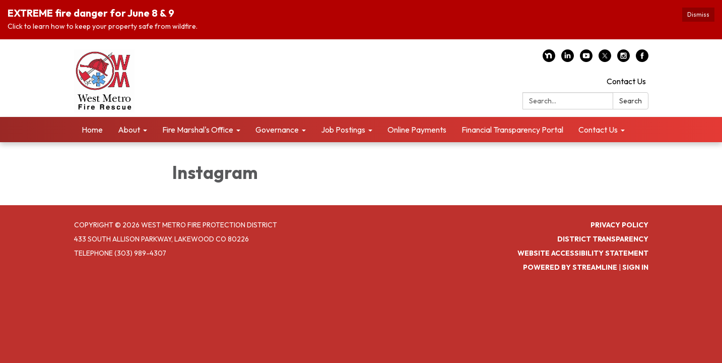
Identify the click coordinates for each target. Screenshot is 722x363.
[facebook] (642, 59)
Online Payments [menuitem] (416, 130)
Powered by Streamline (570, 267)
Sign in (635, 267)
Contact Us (626, 81)
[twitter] (605, 59)
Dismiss (698, 14)
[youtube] (586, 59)
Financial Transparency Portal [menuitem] (512, 130)
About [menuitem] (129, 130)
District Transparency (602, 239)
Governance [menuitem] (277, 130)
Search (630, 100)
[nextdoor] (549, 59)
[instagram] (623, 59)
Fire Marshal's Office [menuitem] (197, 130)
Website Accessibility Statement (582, 253)
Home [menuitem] (92, 130)
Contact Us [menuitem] (598, 130)
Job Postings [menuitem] (343, 130)
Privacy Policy (619, 224)
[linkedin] (567, 59)
